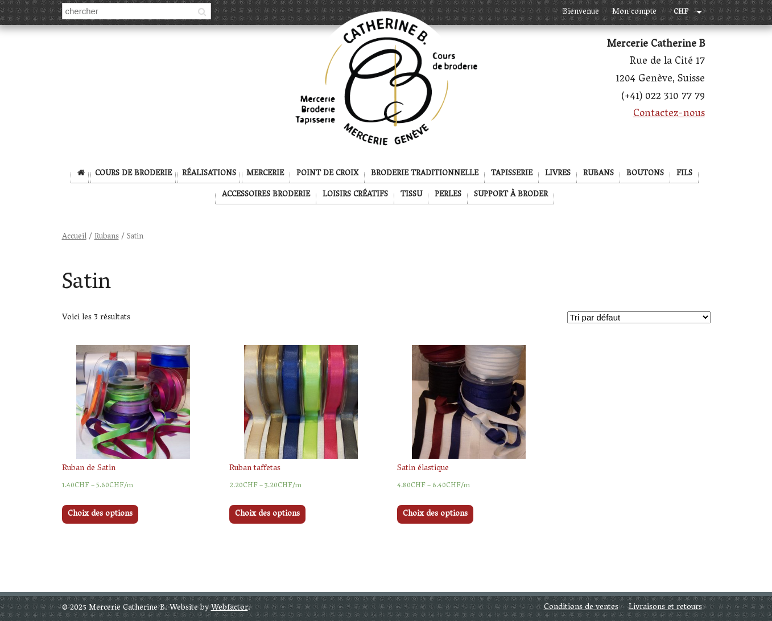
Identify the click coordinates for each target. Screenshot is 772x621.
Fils (684, 174)
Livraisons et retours (665, 607)
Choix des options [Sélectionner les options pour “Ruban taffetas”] (267, 514)
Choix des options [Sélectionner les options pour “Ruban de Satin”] (100, 514)
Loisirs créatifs (355, 195)
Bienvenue (581, 12)
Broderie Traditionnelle (424, 174)
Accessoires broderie (266, 195)
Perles (448, 195)
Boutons (645, 174)
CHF (681, 12)
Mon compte (634, 12)
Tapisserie (511, 174)
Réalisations (209, 174)
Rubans (598, 174)
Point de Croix (327, 174)
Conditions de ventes (581, 607)
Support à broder (511, 195)
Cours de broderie (133, 174)
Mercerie (265, 174)
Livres (558, 174)
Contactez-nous (669, 114)
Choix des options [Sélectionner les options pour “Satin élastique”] (435, 514)
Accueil (74, 237)
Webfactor (229, 608)
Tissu (411, 195)
